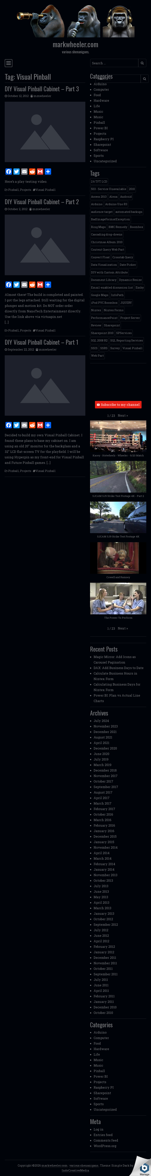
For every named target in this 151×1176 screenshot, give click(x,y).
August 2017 (103, 792)
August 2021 (103, 737)
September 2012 (106, 924)
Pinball (13, 190)
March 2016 (102, 820)
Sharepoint (102, 144)
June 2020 (101, 754)
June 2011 (101, 985)
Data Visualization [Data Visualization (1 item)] (104, 265)
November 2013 (105, 875)
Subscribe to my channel (118, 404)
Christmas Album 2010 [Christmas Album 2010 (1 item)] (106, 242)
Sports (99, 155)
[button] (123, 415)
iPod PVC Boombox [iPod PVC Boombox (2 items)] (104, 303)
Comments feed (106, 1140)
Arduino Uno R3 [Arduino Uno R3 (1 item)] (116, 204)
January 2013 (104, 913)
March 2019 (102, 765)
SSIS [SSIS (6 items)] (94, 348)
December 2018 (105, 770)
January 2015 (104, 842)
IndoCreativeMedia (75, 1170)
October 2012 (103, 919)
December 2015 (105, 836)
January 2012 (104, 952)
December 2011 (105, 957)
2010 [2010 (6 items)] (132, 189)
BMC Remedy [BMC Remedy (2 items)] (118, 227)
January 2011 (104, 1002)
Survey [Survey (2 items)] (115, 348)
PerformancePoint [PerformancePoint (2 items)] (104, 318)
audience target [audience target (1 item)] (102, 212)
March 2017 (102, 803)
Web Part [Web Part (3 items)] (97, 355)
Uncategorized (105, 161)
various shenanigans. (84, 1165)
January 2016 (104, 831)
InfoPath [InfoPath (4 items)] (117, 295)
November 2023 (106, 726)
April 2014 (102, 853)
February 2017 (104, 809)
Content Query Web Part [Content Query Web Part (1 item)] (107, 249)
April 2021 (101, 743)
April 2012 (101, 941)
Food (97, 95)
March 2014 (102, 858)
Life (97, 106)
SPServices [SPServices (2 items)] (124, 333)
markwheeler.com (75, 44)
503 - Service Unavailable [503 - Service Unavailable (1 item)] (108, 189)
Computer (101, 89)
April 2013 (101, 902)
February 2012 (104, 946)
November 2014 (106, 847)
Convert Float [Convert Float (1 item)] (100, 257)
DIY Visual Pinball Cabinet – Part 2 (42, 201)
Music (98, 111)
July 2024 (101, 721)
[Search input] (114, 63)
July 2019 (101, 759)
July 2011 (101, 980)
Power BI (101, 128)
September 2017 (106, 787)
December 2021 (105, 732)
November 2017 (106, 776)
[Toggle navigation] (8, 63)
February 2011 (104, 996)
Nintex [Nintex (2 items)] (96, 310)
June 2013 (101, 891)
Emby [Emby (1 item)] (140, 287)
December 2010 (105, 1007)
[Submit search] (142, 63)
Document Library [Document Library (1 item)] (103, 280)
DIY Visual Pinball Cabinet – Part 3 (42, 88)
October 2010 (103, 1013)
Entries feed (103, 1135)
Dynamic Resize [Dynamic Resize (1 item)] (130, 280)
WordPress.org (105, 1146)
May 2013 (101, 897)
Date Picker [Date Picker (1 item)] (128, 265)
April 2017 (102, 798)
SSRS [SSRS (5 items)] (104, 348)
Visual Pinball (46, 190)
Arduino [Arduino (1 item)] (96, 204)
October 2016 (103, 814)
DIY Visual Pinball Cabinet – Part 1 (41, 342)
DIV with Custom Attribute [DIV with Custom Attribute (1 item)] (109, 272)
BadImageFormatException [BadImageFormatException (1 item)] (110, 219)
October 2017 (103, 781)
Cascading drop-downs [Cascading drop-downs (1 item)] (106, 234)
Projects (25, 190)
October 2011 (103, 968)
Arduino (100, 84)
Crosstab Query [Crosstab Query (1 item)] (122, 257)
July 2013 (101, 886)
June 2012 (101, 935)
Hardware (101, 100)
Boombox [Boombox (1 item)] (136, 227)
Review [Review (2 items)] (96, 325)
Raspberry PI (104, 139)
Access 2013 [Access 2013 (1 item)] (99, 196)
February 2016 (104, 825)
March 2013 (102, 908)
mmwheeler (42, 96)
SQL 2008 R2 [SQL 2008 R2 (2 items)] (99, 340)
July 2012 (101, 930)
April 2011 (101, 991)
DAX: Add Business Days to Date (119, 668)
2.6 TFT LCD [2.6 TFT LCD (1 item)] (99, 181)
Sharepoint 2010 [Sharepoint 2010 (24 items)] (102, 333)
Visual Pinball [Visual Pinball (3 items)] (132, 348)
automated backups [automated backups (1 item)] (128, 212)
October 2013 (103, 880)
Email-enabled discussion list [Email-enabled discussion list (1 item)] (112, 287)
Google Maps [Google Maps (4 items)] (99, 295)
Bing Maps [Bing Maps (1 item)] (98, 227)
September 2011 (106, 974)
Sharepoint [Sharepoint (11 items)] (112, 325)
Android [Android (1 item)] (126, 196)
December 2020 (105, 748)
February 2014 (104, 864)
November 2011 (105, 963)
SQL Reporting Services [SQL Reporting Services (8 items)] (126, 340)
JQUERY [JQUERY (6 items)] (126, 303)
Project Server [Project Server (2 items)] (130, 318)
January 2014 (104, 869)
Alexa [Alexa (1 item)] (113, 196)
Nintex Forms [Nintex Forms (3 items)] (113, 310)
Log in (98, 1129)
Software (101, 150)
